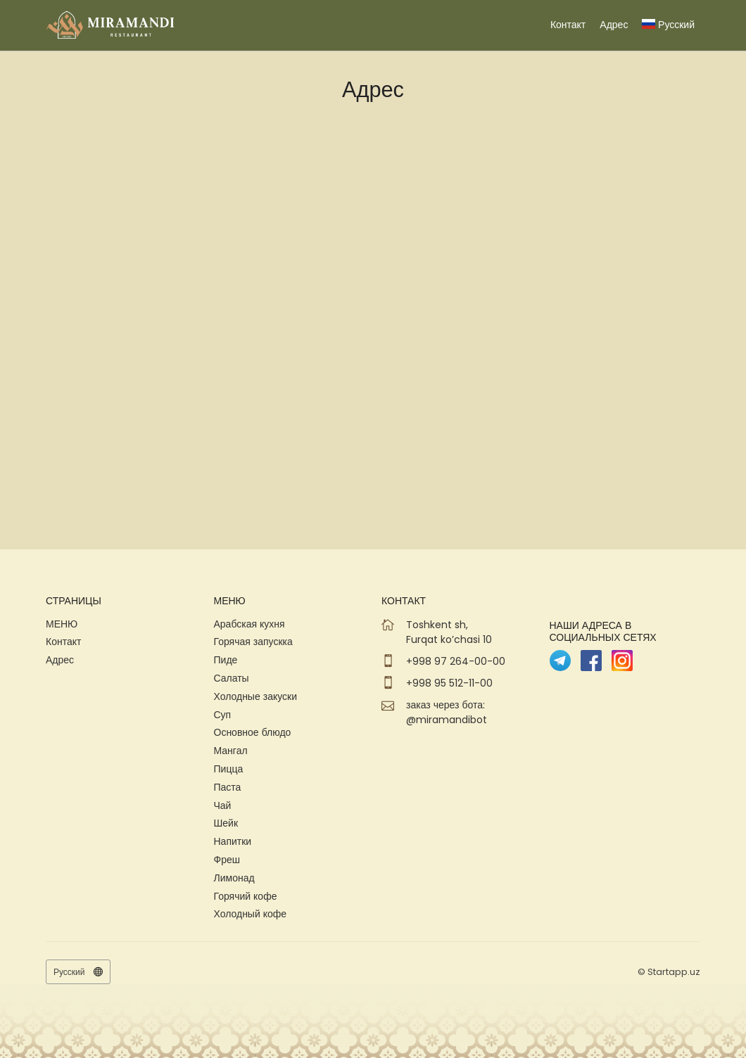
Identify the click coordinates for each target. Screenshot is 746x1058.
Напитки (233, 841)
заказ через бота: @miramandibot (446, 712)
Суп (223, 714)
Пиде (226, 660)
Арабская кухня (249, 624)
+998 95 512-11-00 (449, 683)
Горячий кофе (245, 896)
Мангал (231, 750)
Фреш (227, 859)
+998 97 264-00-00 (455, 661)
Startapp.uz (673, 972)
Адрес (614, 25)
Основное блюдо (252, 732)
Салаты (231, 678)
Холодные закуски (256, 696)
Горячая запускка (253, 641)
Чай (223, 805)
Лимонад (234, 878)
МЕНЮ (61, 624)
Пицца (229, 769)
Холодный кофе (250, 913)
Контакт (568, 25)
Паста (227, 787)
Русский (668, 25)
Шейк (226, 823)
